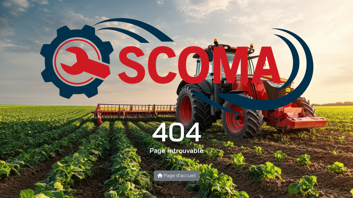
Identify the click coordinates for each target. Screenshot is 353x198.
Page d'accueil (176, 175)
